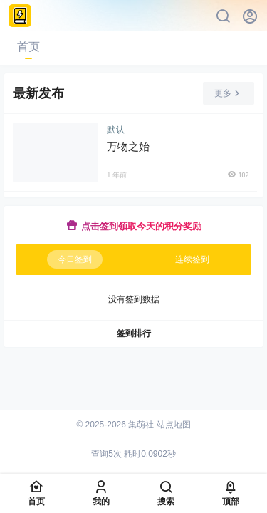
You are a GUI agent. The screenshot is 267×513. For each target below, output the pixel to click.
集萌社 (140, 425)
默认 (116, 130)
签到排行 (134, 333)
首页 (28, 47)
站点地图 (174, 425)
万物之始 (128, 146)
